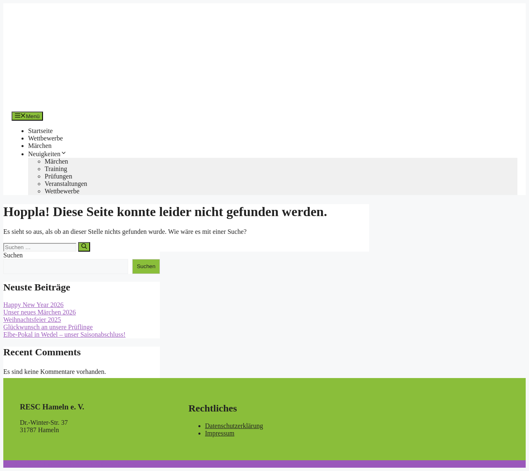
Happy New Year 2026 (33, 304)
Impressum (219, 433)
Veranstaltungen (66, 183)
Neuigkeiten (47, 153)
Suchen (13, 255)
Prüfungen (58, 176)
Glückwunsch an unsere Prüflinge (48, 327)
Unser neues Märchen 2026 (39, 312)
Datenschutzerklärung (234, 425)
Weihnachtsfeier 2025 (32, 319)
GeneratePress (120, 463)
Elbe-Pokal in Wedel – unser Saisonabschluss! (64, 334)
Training (56, 168)
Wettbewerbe (45, 138)
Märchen (40, 145)
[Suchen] (84, 246)
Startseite (40, 130)
